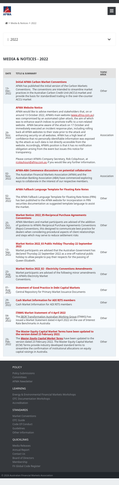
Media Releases (21, 445)
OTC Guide (18, 420)
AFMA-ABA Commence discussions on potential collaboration (53, 170)
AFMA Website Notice (29, 107)
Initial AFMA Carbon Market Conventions (41, 82)
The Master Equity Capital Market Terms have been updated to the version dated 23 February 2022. (55, 333)
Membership (19, 462)
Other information (23, 432)
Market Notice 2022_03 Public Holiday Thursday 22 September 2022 (54, 245)
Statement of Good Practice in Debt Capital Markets (48, 287)
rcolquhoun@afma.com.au (31, 162)
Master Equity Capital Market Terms (42, 338)
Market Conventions (24, 416)
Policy (17, 367)
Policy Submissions (23, 373)
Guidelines (18, 428)
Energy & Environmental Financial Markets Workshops (44, 394)
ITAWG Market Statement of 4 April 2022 (41, 312)
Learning (19, 388)
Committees (19, 377)
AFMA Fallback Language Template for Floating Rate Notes (52, 189)
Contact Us (18, 454)
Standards (20, 410)
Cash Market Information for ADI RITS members (45, 300)
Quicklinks (20, 439)
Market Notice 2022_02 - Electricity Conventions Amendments (54, 268)
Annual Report (20, 450)
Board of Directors (23, 458)
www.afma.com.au (82, 115)
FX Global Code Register (26, 466)
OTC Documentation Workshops (31, 398)
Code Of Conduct (22, 424)
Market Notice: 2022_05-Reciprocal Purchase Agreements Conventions (51, 216)
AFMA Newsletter (22, 381)
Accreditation (20, 403)
